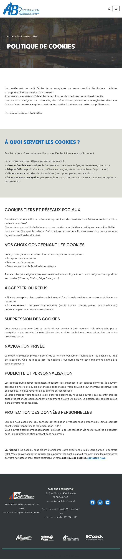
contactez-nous (96, 457)
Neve (46, 555)
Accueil (11, 36)
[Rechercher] (109, 8)
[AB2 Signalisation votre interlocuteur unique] (21, 8)
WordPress (72, 555)
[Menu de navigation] (116, 8)
